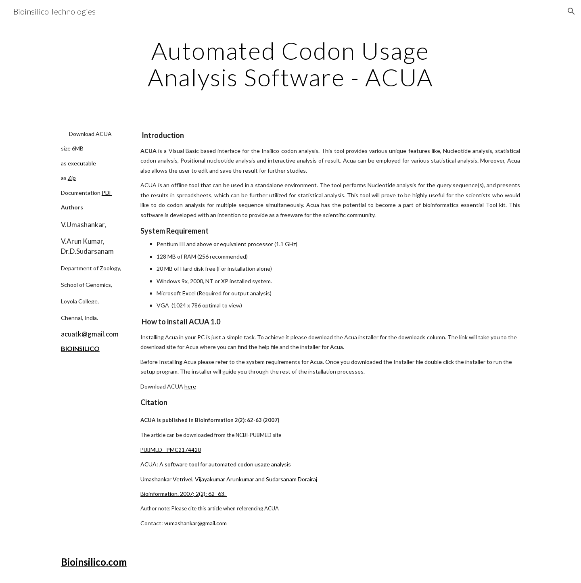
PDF (107, 192)
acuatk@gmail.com (90, 334)
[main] (290, 64)
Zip (72, 177)
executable (82, 163)
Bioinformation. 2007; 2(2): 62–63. (183, 493)
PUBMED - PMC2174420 (170, 450)
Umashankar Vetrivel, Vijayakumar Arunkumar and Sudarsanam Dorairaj (228, 479)
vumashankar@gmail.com (195, 523)
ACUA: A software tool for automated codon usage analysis (215, 464)
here (190, 386)
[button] (571, 11)
